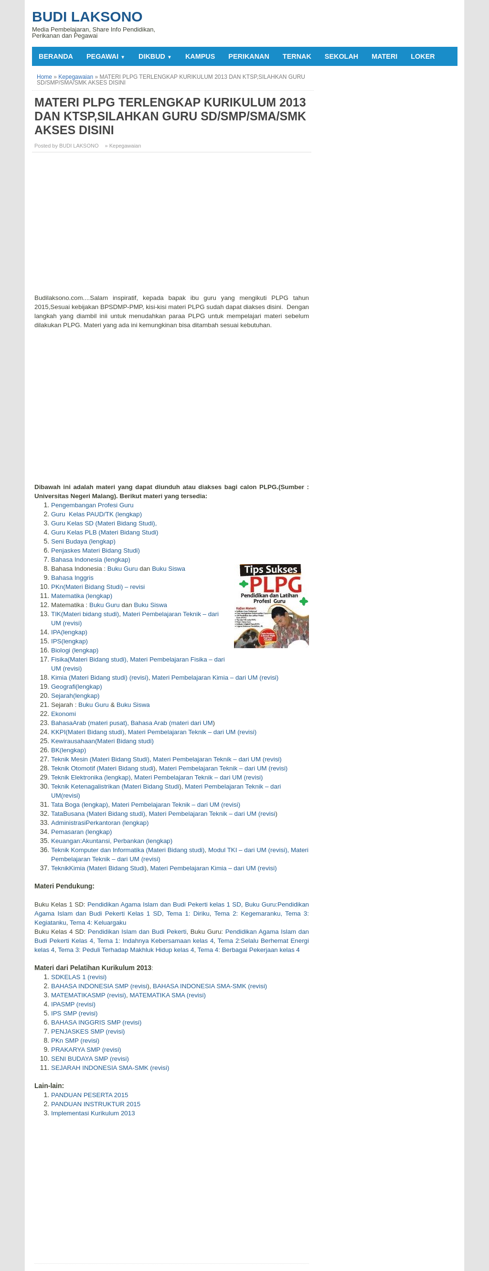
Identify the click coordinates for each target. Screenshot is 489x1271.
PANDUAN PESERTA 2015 (89, 1095)
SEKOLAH (341, 56)
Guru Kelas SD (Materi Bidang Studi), (104, 523)
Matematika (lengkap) (81, 595)
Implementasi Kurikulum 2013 (93, 1113)
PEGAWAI (105, 56)
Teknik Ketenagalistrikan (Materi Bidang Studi (115, 786)
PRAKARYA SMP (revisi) (86, 1049)
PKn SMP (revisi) (75, 1040)
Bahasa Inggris (72, 577)
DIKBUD (155, 56)
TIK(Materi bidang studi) (85, 614)
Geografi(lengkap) (76, 686)
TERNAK (297, 56)
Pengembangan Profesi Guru (92, 505)
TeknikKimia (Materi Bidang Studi (98, 868)
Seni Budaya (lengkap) (83, 541)
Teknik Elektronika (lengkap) (91, 777)
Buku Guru (122, 568)
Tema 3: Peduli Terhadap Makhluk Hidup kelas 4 (126, 949)
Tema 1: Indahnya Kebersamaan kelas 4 (155, 940)
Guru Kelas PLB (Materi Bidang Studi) (104, 532)
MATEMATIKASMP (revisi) (88, 995)
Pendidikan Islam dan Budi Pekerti (137, 931)
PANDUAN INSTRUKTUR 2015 (95, 1104)
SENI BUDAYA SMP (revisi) (90, 1058)
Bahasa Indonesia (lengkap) (90, 559)
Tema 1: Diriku (188, 913)
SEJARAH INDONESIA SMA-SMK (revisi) (110, 1067)
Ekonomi (63, 713)
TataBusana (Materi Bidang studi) (98, 813)
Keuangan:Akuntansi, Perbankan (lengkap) (111, 840)
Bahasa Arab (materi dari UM (172, 722)
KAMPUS (200, 56)
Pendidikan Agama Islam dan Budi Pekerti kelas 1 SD (164, 904)
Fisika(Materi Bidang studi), (89, 659)
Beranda (56, 56)
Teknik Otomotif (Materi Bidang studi (102, 768)
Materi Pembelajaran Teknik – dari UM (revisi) (192, 732)
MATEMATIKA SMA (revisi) (167, 995)
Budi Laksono (87, 16)
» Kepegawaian (123, 146)
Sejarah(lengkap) (75, 695)
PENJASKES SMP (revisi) (88, 1031)
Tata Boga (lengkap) (79, 804)
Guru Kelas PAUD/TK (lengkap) (96, 514)
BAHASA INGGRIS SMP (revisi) (96, 1022)
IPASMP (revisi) (73, 1004)
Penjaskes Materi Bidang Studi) (95, 550)
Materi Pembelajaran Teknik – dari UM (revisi (212, 813)
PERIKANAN (248, 56)
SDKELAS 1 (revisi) (78, 977)
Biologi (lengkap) (74, 650)
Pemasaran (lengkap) (81, 831)
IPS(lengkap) (69, 641)
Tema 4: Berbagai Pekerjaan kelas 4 (249, 949)
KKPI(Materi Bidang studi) (87, 732)
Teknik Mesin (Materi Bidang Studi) (100, 759)
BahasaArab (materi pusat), (90, 722)
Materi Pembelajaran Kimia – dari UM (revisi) (215, 677)
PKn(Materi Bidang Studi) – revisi (98, 586)
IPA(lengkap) (69, 632)
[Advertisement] (173, 226)
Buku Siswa (168, 568)
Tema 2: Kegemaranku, (248, 913)
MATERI (384, 56)
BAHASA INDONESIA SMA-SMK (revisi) (210, 986)
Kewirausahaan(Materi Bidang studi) (102, 741)
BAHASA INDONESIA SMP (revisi (99, 986)
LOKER (423, 56)
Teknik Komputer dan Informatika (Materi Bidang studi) (128, 850)
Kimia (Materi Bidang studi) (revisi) (100, 677)
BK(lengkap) (68, 750)
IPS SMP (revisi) (74, 1013)
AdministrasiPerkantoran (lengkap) (100, 822)
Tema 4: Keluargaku (98, 922)
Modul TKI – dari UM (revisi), (248, 850)
